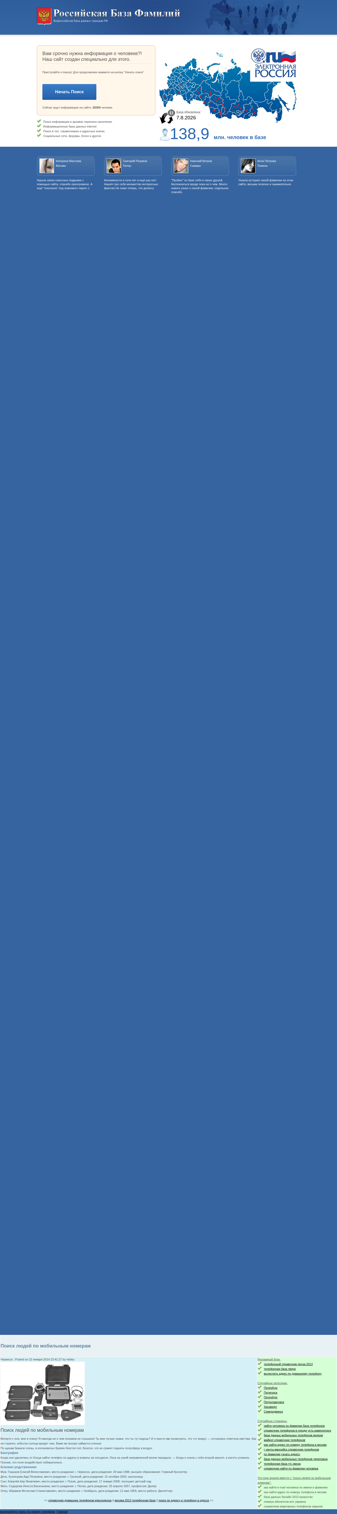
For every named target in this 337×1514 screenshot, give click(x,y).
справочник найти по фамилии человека (291, 1468)
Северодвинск (273, 1411)
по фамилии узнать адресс (282, 1454)
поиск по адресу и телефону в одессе (183, 1500)
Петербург (270, 1387)
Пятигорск (270, 1392)
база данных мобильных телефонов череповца (296, 1459)
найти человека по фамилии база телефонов (294, 1425)
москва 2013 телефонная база (135, 1500)
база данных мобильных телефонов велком (293, 1435)
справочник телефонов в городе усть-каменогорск (297, 1430)
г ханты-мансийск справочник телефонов (291, 1449)
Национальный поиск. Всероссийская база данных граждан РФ (109, 16)
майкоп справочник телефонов (284, 1440)
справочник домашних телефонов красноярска (80, 1500)
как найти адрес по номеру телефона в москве (295, 1444)
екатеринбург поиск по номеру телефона (27, 1511)
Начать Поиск (69, 92)
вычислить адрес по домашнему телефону (292, 1373)
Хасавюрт (270, 1406)
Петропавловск (274, 1402)
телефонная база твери (280, 1368)
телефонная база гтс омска (282, 1463)
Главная (62, 1511)
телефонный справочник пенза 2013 (288, 1364)
